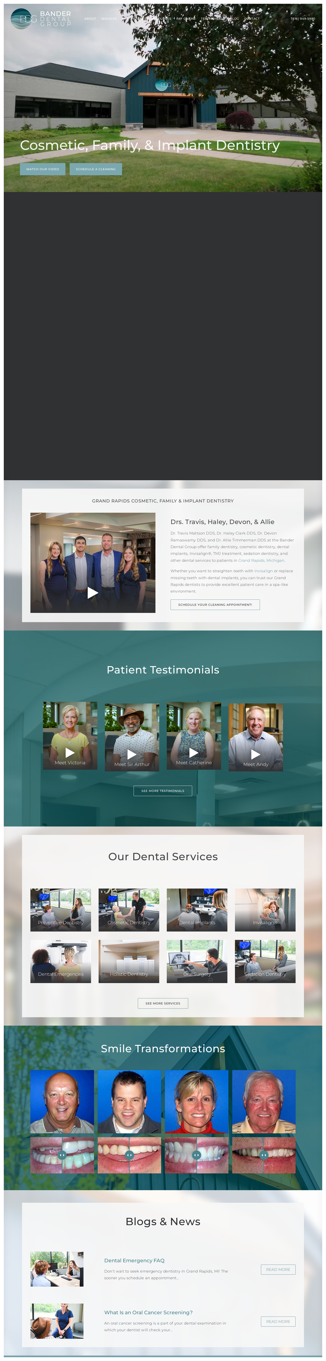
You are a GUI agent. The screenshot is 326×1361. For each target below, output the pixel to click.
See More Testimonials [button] (162, 791)
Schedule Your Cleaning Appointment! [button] (215, 605)
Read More (278, 1269)
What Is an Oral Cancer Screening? (148, 1312)
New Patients (134, 19)
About (90, 19)
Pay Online (186, 19)
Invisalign (263, 571)
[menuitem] (90, 19)
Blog (234, 19)
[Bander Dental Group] (41, 18)
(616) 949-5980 (303, 19)
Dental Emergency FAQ (134, 1260)
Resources (161, 19)
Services (109, 19)
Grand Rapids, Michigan (261, 560)
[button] (60, 910)
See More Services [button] (163, 1003)
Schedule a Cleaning (96, 169)
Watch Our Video (42, 169)
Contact (252, 19)
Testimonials (213, 19)
